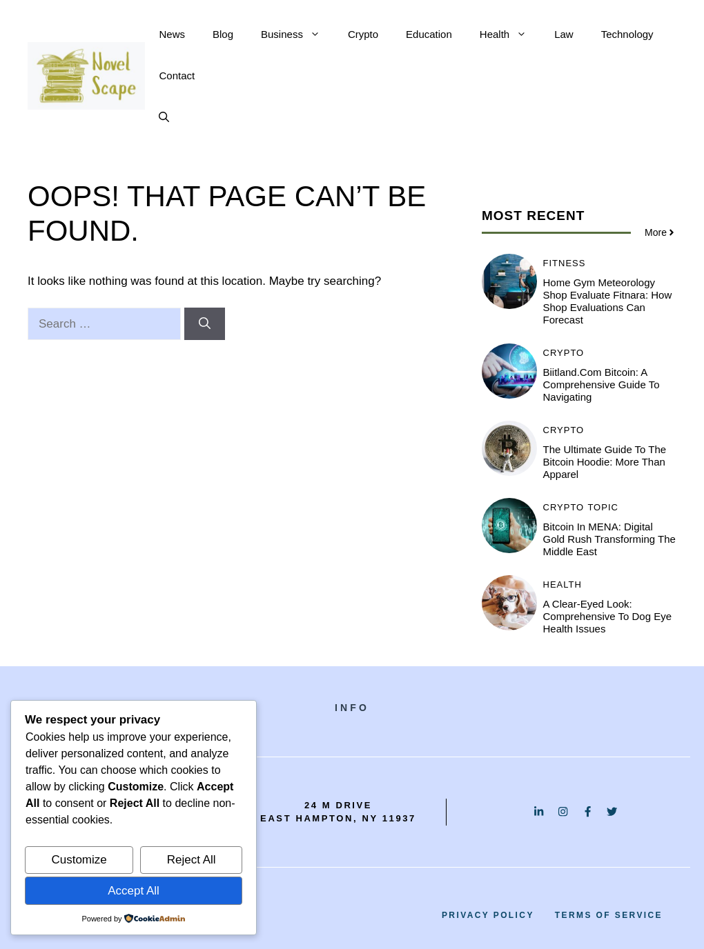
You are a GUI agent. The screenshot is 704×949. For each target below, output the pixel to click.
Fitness (564, 263)
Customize (78, 859)
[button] (164, 117)
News (172, 34)
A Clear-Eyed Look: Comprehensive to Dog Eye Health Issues (607, 616)
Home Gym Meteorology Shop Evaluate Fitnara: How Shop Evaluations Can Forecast (607, 301)
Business (297, 34)
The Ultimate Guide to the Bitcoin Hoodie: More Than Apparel (605, 461)
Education (429, 34)
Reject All (191, 859)
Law (564, 34)
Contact (177, 75)
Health (510, 34)
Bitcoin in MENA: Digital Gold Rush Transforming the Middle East (609, 539)
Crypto (363, 34)
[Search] (204, 324)
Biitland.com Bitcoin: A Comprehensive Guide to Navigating (601, 384)
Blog (223, 34)
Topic (602, 507)
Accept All (133, 890)
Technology (627, 34)
